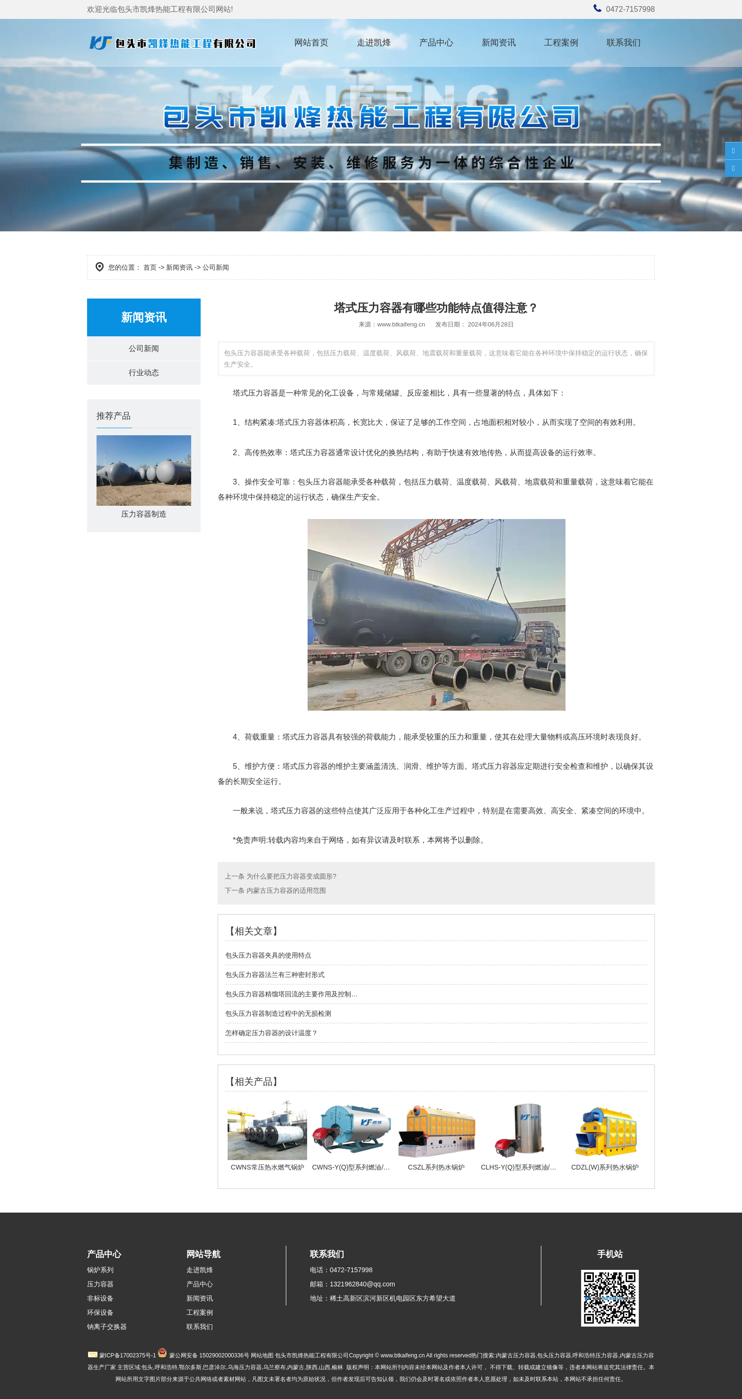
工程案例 (561, 42)
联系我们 (624, 42)
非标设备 (100, 1298)
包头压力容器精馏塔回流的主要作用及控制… (291, 994)
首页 (150, 267)
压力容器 (100, 1284)
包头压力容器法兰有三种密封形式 (275, 974)
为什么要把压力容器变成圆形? (290, 876)
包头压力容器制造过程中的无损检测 (278, 1013)
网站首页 (311, 42)
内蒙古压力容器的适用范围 (285, 890)
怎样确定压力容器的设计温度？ (271, 1033)
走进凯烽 (374, 42)
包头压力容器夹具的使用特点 (268, 955)
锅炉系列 (100, 1270)
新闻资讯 (499, 42)
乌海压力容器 (245, 1367)
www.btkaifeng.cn (401, 324)
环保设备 (100, 1312)
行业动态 (144, 373)
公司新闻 (144, 348)
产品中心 (436, 42)
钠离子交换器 (107, 1326)
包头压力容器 (320, 482)
